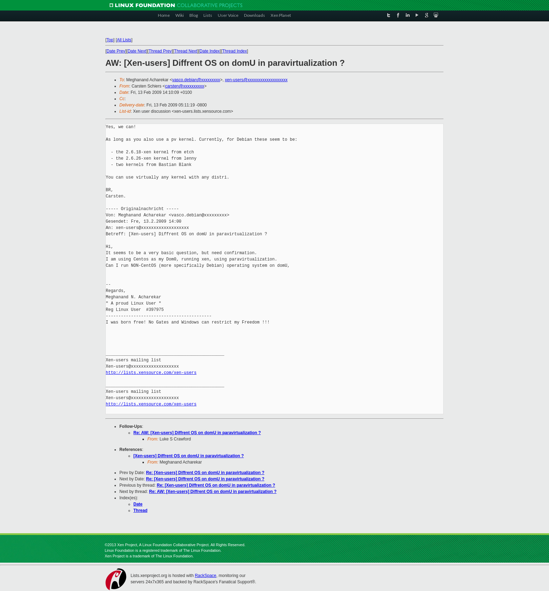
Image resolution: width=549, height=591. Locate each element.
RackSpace (205, 575)
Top (109, 39)
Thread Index (234, 51)
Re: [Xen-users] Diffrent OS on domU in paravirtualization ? (205, 472)
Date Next (136, 51)
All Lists (124, 39)
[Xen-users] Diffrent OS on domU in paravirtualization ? (188, 455)
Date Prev (115, 51)
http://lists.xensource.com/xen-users (151, 373)
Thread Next (185, 51)
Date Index (210, 51)
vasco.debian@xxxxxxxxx (196, 79)
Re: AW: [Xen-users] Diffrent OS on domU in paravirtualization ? (197, 432)
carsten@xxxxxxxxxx (184, 86)
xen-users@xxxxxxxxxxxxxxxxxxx (256, 79)
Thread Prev (160, 51)
